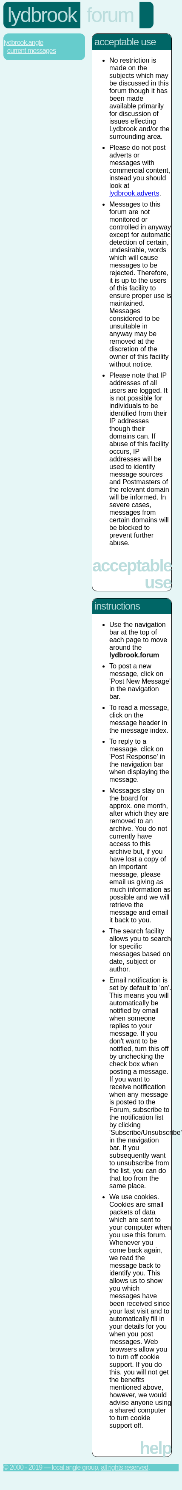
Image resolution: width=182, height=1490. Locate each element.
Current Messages (31, 50)
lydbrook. (134, 193)
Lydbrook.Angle (23, 42)
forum (110, 15)
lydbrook (42, 15)
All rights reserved (124, 1467)
